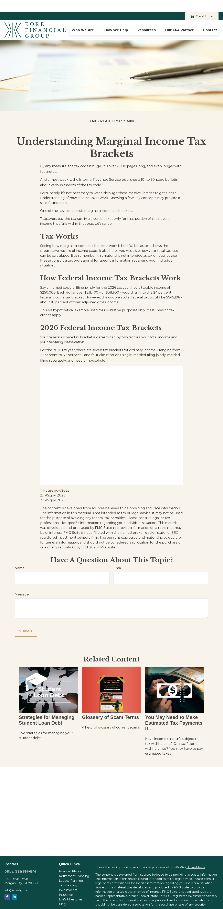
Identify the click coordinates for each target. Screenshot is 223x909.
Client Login (202, 4)
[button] (83, 17)
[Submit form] (26, 619)
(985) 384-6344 (25, 859)
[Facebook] (7, 884)
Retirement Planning (74, 864)
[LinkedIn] (14, 884)
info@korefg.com (16, 878)
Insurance (66, 882)
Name (19, 556)
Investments (68, 878)
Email (118, 556)
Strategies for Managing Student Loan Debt (46, 707)
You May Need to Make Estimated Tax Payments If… (173, 710)
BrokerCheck (196, 855)
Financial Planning (72, 859)
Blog (62, 892)
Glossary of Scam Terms (110, 705)
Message (22, 582)
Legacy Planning (71, 868)
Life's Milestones (71, 887)
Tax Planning (68, 873)
